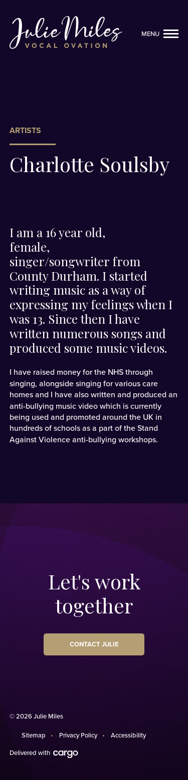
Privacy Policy (78, 735)
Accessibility (128, 735)
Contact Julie (94, 644)
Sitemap (34, 735)
